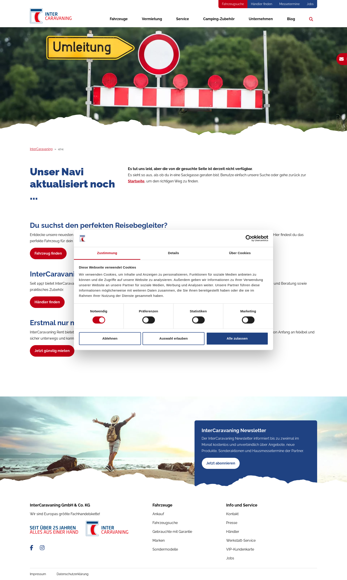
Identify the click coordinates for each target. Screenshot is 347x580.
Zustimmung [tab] (107, 253)
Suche (310, 18)
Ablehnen (109, 338)
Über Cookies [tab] (240, 253)
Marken (158, 540)
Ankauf (158, 514)
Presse (231, 523)
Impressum (38, 574)
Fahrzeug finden (48, 253)
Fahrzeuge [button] (119, 19)
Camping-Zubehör (219, 19)
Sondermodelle (165, 549)
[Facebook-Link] (32, 548)
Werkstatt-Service (241, 540)
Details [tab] (173, 253)
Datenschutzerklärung (73, 574)
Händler (232, 532)
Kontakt (232, 514)
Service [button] (182, 19)
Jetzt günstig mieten (52, 351)
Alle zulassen (237, 338)
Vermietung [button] (152, 19)
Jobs (310, 4)
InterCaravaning (41, 149)
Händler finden (261, 4)
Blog (291, 19)
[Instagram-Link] (42, 548)
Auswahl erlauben (173, 338)
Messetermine (289, 4)
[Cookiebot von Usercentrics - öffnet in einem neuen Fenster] (248, 238)
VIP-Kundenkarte (240, 549)
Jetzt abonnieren (220, 463)
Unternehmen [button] (261, 19)
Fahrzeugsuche (233, 4)
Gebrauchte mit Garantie (172, 532)
